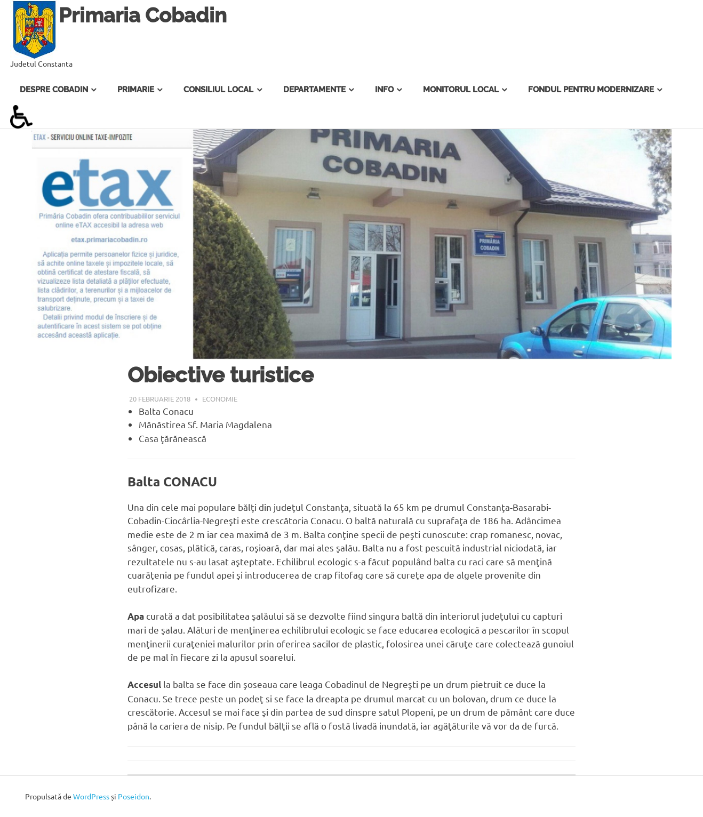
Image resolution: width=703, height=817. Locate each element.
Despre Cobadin (54, 89)
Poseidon (133, 796)
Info (384, 89)
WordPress (91, 796)
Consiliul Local (218, 89)
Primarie (135, 89)
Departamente (314, 89)
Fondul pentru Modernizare (591, 89)
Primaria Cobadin (143, 15)
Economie (219, 398)
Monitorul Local (461, 89)
